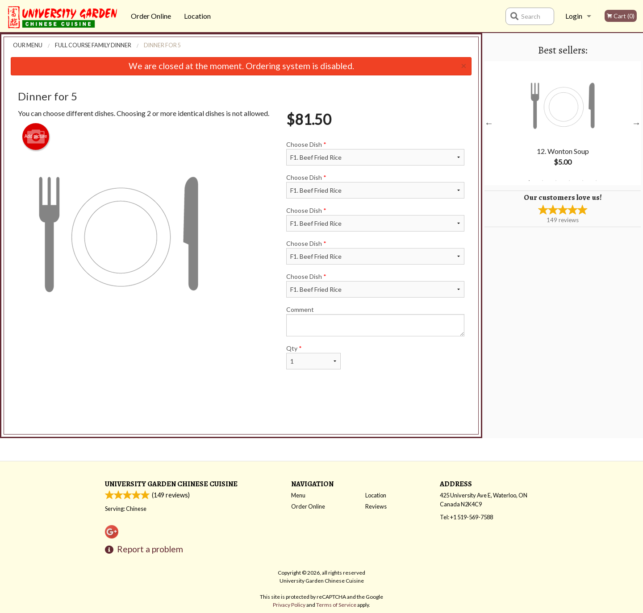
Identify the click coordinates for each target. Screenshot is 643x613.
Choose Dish (375, 153)
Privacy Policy (289, 604)
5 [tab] (582, 180)
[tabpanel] (563, 123)
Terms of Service (336, 604)
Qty (313, 356)
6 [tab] (596, 180)
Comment (375, 321)
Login (573, 16)
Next (636, 123)
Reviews (376, 506)
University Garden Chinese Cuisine (171, 483)
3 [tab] (555, 180)
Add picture (36, 136)
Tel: (466, 517)
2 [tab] (542, 180)
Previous (488, 123)
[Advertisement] (241, 410)
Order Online (151, 16)
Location (197, 16)
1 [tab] (529, 180)
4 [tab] (569, 180)
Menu (298, 495)
